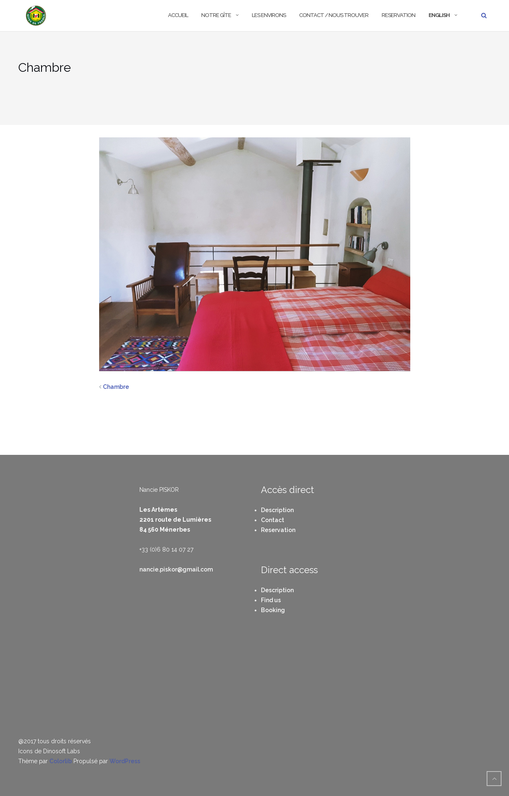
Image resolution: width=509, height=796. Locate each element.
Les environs (269, 15)
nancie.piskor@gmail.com (176, 569)
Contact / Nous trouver (333, 15)
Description (277, 510)
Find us (271, 600)
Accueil (178, 15)
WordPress (125, 761)
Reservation (398, 15)
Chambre (116, 386)
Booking (273, 610)
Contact (272, 520)
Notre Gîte (216, 15)
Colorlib (60, 761)
